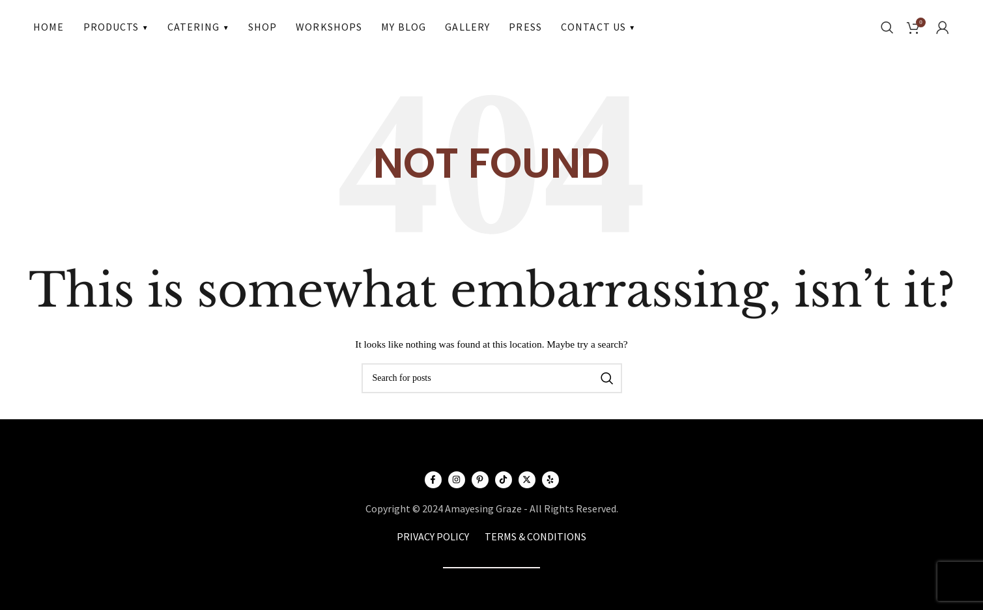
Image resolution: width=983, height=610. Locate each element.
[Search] (887, 27)
